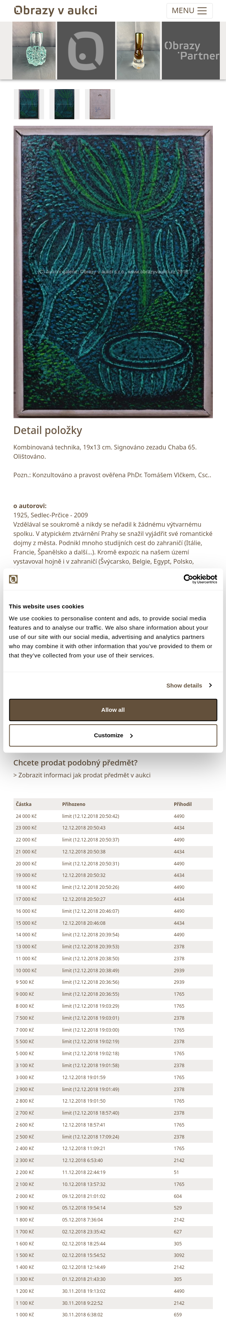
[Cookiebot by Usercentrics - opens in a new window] (183, 579)
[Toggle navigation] (189, 11)
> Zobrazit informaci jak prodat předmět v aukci (82, 775)
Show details (184, 685)
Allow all (113, 709)
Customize (113, 735)
